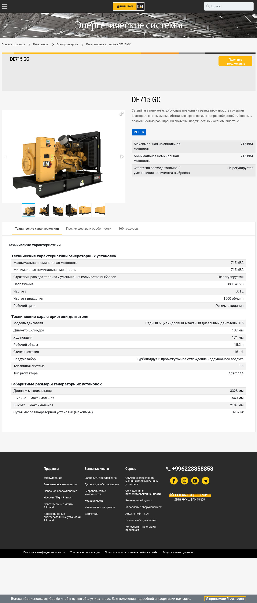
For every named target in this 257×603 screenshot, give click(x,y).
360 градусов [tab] (128, 228)
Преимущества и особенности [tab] (88, 228)
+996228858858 (192, 468)
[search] (229, 6)
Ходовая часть (94, 500)
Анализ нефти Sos (137, 513)
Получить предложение (235, 61)
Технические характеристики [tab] (37, 228)
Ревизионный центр (138, 500)
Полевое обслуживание (140, 520)
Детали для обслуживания (102, 484)
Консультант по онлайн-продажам (140, 528)
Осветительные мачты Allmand (58, 505)
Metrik (139, 132)
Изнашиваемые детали (100, 507)
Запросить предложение (101, 477)
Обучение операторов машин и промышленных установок (141, 481)
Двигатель (91, 513)
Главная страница (13, 44)
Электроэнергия (67, 44)
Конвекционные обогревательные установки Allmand (62, 517)
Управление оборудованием (143, 507)
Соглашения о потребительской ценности (143, 492)
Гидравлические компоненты (95, 492)
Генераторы (40, 44)
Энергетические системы (60, 484)
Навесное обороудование (60, 491)
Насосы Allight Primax (57, 497)
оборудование (53, 477)
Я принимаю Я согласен (225, 599)
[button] (121, 113)
